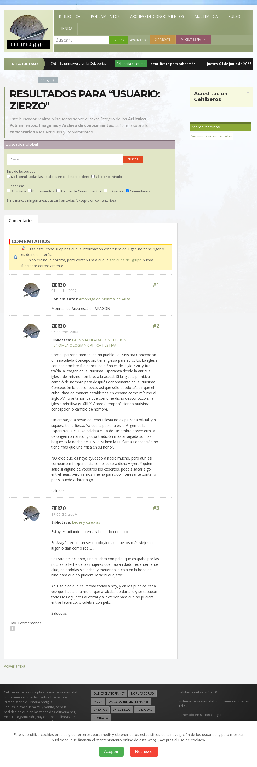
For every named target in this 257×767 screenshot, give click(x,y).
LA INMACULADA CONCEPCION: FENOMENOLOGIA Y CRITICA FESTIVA (89, 342)
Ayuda (98, 701)
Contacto (101, 717)
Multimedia (206, 16)
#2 (156, 325)
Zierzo (58, 284)
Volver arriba (14, 665)
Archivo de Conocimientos (157, 16)
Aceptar (111, 751)
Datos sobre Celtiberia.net (128, 701)
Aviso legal (121, 709)
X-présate (162, 39)
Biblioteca (69, 16)
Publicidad (144, 709)
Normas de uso (142, 693)
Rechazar (144, 751)
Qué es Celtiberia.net (109, 693)
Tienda (65, 28)
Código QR (48, 80)
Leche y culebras (86, 521)
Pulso (234, 16)
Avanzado (138, 40)
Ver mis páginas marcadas (211, 136)
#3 (156, 507)
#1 (156, 284)
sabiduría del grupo (126, 259)
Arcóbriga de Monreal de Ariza (104, 298)
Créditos (100, 709)
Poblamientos (105, 16)
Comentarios (21, 220)
